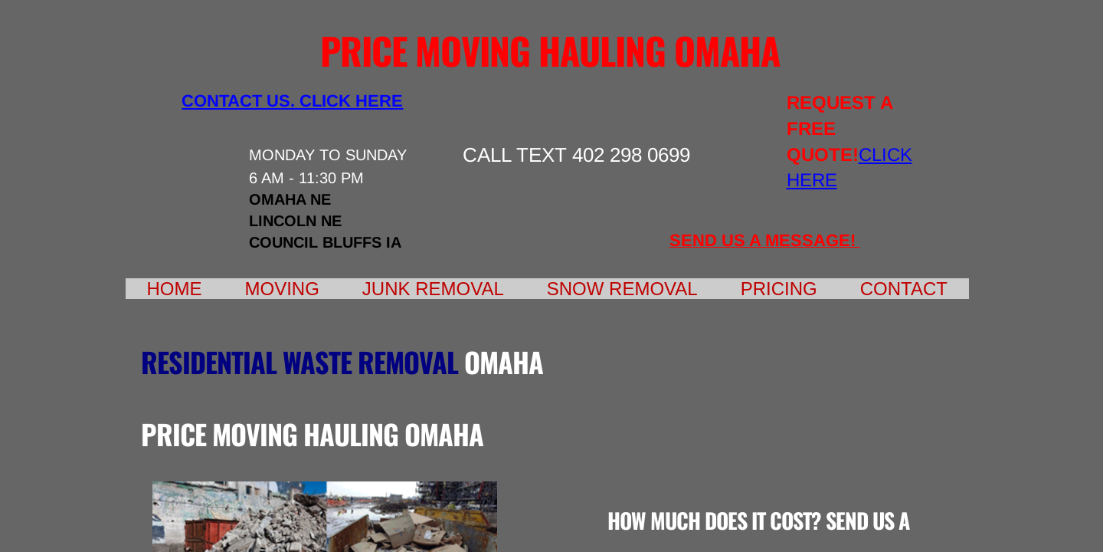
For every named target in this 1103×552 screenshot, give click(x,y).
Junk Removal (433, 288)
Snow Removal (622, 288)
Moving (282, 288)
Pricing (779, 288)
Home (174, 288)
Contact (904, 288)
